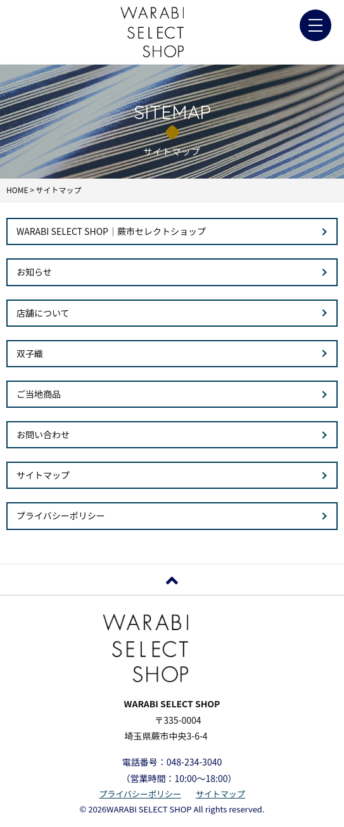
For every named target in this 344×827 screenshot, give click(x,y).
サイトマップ (43, 475)
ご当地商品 (38, 394)
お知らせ (34, 271)
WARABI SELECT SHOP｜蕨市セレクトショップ (111, 231)
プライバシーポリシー (60, 515)
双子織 (29, 353)
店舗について (43, 312)
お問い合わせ (43, 434)
